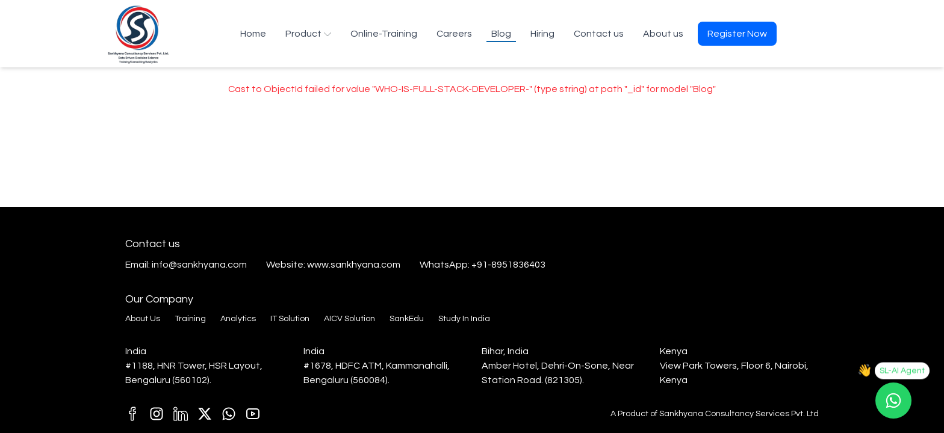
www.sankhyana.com (353, 264)
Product (308, 33)
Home (253, 33)
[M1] (180, 414)
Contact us (599, 33)
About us (663, 33)
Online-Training (383, 33)
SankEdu (407, 319)
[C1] (229, 414)
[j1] (156, 414)
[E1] (204, 414)
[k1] (253, 414)
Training (190, 319)
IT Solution (289, 319)
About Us (142, 319)
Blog (501, 33)
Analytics (238, 319)
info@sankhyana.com (199, 264)
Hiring (542, 33)
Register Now (737, 33)
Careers (454, 33)
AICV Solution (349, 319)
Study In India (464, 319)
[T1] (132, 414)
